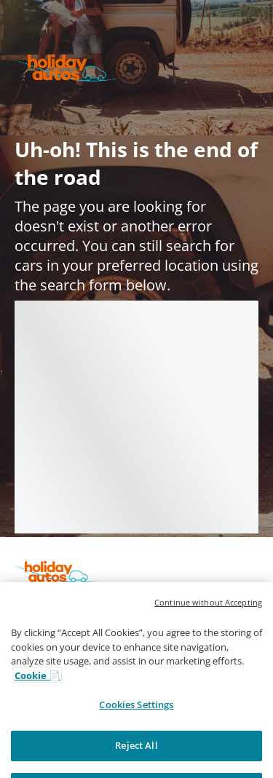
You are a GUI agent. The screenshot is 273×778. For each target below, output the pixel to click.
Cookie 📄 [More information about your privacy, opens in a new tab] (37, 691)
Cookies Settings (136, 720)
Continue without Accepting (208, 619)
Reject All (136, 761)
